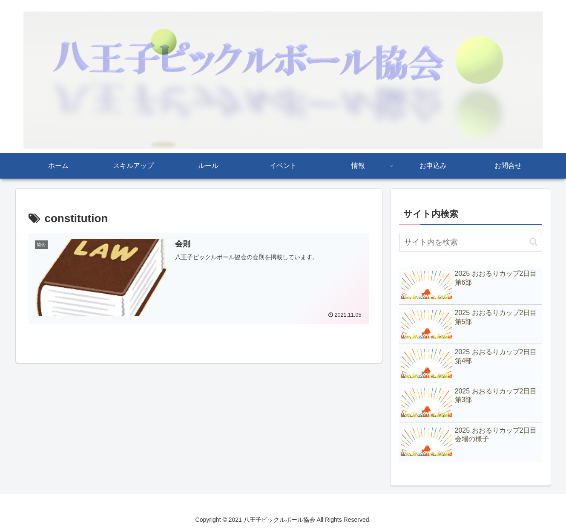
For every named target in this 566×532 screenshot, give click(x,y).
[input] (470, 242)
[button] (533, 242)
